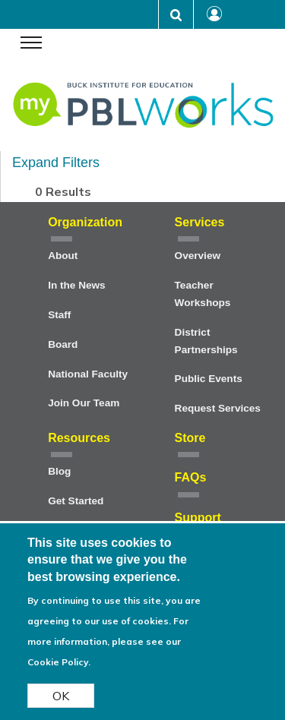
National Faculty (88, 374)
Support (198, 517)
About (63, 255)
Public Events (208, 378)
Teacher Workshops (203, 293)
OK (60, 703)
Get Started (75, 501)
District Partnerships (206, 341)
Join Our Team (83, 403)
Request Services (218, 408)
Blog (59, 471)
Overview (197, 255)
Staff (59, 315)
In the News (77, 285)
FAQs (191, 477)
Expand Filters (56, 162)
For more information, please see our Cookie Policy (107, 649)
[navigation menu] (31, 44)
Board (63, 344)
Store (190, 437)
